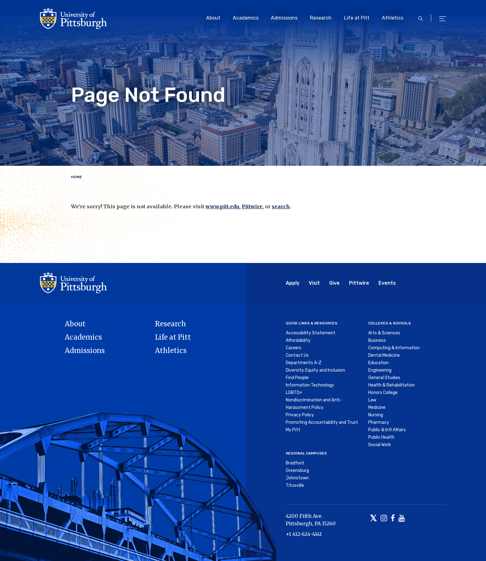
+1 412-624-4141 (304, 534)
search (281, 206)
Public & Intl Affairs (387, 429)
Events (387, 283)
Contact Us (297, 355)
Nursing (375, 415)
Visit (314, 283)
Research (321, 18)
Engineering (379, 370)
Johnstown (297, 478)
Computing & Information (394, 348)
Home (76, 177)
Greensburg (297, 470)
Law (372, 400)
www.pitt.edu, (223, 206)
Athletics (392, 18)
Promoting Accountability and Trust (322, 422)
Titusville (295, 485)
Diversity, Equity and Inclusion (315, 370)
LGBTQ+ (294, 392)
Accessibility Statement (310, 333)
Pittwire (252, 206)
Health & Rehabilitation (391, 385)
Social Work (379, 444)
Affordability (298, 340)
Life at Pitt (356, 18)
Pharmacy (378, 422)
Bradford (295, 463)
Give (334, 283)
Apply (292, 283)
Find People (297, 377)
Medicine (377, 407)
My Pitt (293, 429)
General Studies (384, 377)
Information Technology (310, 385)
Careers (293, 348)
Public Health (381, 437)
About (213, 18)
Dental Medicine (384, 355)
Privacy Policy (300, 415)
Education (378, 362)
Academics (245, 18)
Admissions (284, 18)
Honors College (383, 392)
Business (377, 340)
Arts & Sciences (384, 333)
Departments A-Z (303, 362)
